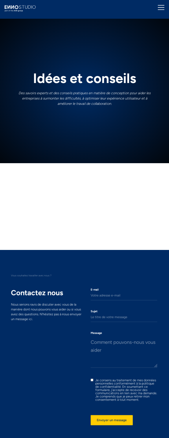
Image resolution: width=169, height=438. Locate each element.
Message (94, 337)
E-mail (93, 302)
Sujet (92, 320)
